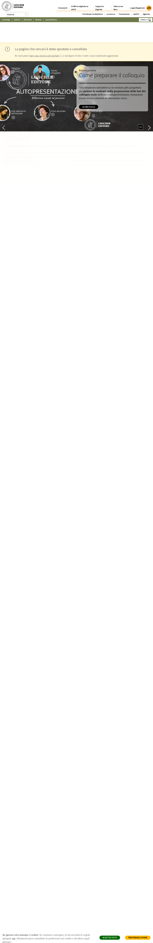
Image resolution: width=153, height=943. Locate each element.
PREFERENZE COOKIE (137, 937)
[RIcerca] (25, 14)
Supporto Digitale (99, 5)
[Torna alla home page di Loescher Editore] (13, 6)
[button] (3, 106)
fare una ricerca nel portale (46, 35)
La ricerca (110, 11)
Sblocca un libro (118, 5)
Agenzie (146, 11)
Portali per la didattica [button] (93, 11)
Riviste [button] (38, 19)
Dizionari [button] (28, 19)
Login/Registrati (137, 5)
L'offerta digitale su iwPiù (79, 5)
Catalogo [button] (6, 19)
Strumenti (62, 5)
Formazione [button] (124, 11)
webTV (136, 11)
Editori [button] (17, 19)
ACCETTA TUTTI (110, 937)
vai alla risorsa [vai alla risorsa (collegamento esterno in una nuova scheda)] (88, 85)
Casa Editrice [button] (51, 19)
